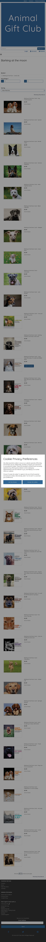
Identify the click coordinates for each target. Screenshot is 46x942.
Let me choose (12, 482)
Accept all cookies (33, 482)
